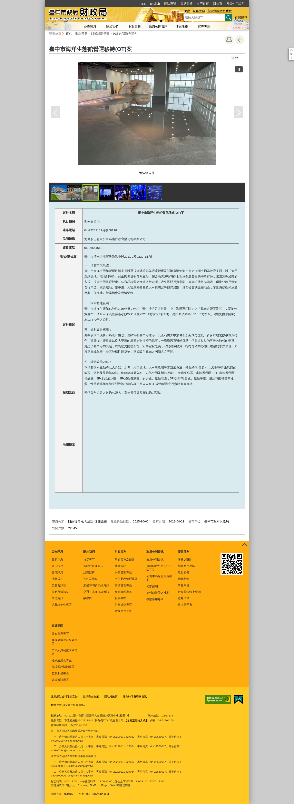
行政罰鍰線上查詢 (189, 591)
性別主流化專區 (62, 660)
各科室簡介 (90, 578)
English (155, 3)
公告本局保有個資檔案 (159, 577)
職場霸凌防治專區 (63, 666)
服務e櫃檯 (184, 559)
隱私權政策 (111, 696)
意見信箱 (183, 598)
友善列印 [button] (229, 39)
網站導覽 (170, 3)
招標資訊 (57, 598)
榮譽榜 (87, 598)
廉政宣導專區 (60, 633)
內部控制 (152, 586)
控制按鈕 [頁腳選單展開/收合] (244, 545)
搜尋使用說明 (235, 3)
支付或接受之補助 (157, 592)
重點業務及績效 (125, 559)
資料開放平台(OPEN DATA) (159, 567)
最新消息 (57, 559)
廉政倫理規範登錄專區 (64, 641)
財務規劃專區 (100, 33)
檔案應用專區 (155, 599)
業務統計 (120, 566)
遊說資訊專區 (60, 679)
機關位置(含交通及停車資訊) (68, 704)
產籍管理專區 (123, 591)
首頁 (69, 33)
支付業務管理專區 (126, 578)
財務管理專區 (123, 572)
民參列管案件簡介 (125, 33)
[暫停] (239, 69)
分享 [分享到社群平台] (291, 50)
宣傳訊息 (57, 572)
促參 (187, 11)
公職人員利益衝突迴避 (64, 652)
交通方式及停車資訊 (96, 591)
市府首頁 (203, 3)
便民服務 (182, 26)
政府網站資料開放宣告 (64, 696)
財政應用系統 (123, 611)
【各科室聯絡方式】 (136, 720)
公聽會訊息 (59, 585)
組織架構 (89, 572)
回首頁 (217, 3)
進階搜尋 (241, 17)
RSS (142, 3)
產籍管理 (199, 11)
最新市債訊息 (60, 591)
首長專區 (89, 559)
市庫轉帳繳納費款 (219, 11)
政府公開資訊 (158, 26)
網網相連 (183, 578)
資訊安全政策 (91, 696)
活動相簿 (183, 572)
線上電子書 (185, 604)
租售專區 (120, 598)
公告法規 (57, 566)
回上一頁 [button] (239, 39)
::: (43, 1)
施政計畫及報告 (93, 566)
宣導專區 (204, 26)
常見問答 (186, 3)
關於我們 (112, 26)
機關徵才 (57, 578)
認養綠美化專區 (62, 604)
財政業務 (134, 26)
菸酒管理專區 (123, 585)
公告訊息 (90, 26)
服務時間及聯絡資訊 (96, 585)
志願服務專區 (60, 673)
